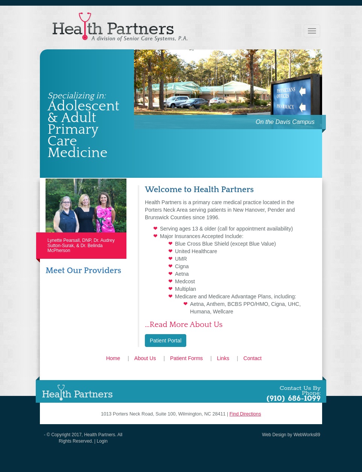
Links (223, 358)
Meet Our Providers (83, 270)
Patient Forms (186, 358)
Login (102, 441)
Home (113, 358)
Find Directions (245, 414)
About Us (145, 358)
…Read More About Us (184, 324)
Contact (252, 358)
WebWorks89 (307, 434)
